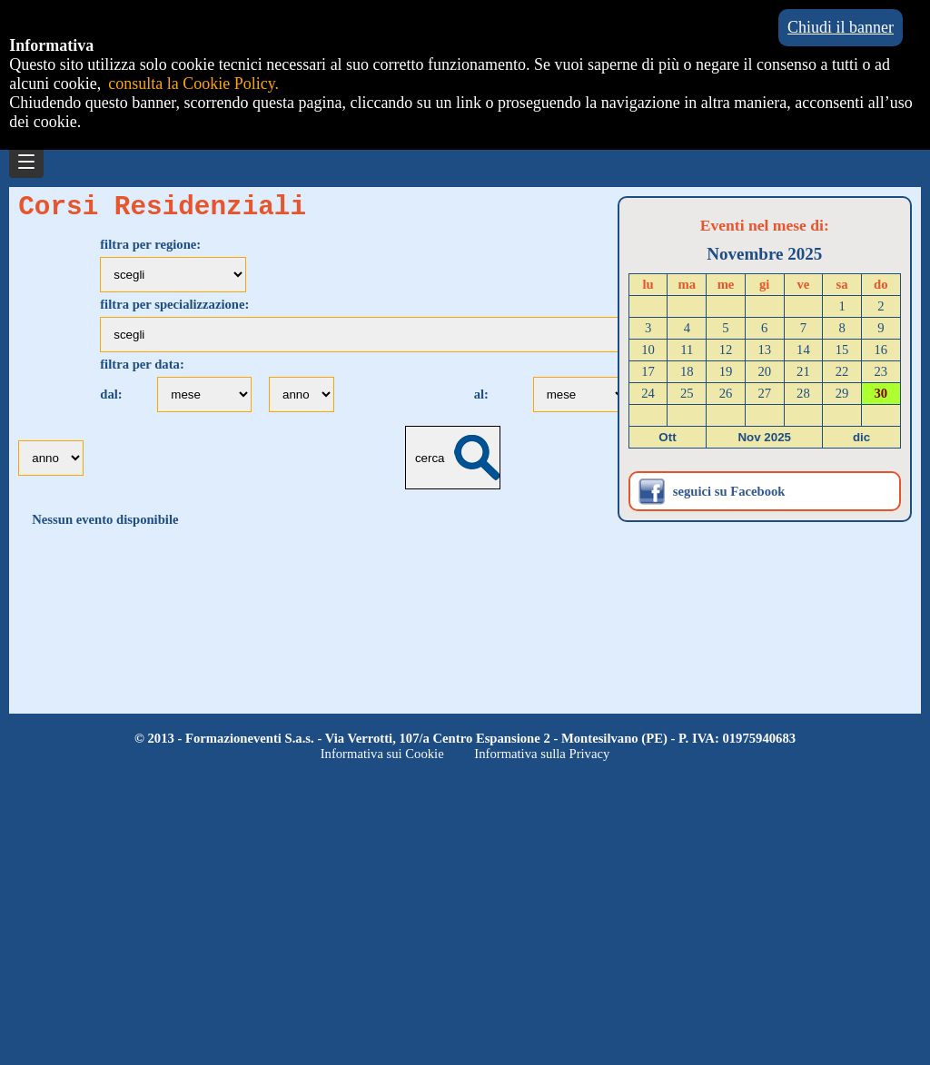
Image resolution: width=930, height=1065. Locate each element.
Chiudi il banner (840, 27)
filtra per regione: (150, 250)
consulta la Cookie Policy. (193, 83)
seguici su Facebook (729, 491)
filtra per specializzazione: (174, 310)
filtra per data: (142, 370)
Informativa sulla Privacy (541, 753)
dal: (112, 400)
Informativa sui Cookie (382, 753)
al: (483, 400)
